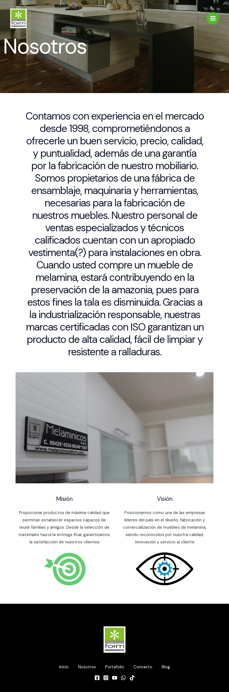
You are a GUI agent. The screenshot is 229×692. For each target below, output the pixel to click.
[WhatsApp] (123, 677)
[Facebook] (97, 677)
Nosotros (85, 667)
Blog (170, 667)
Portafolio (114, 667)
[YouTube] (114, 677)
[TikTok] (132, 677)
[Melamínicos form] (18, 18)
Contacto (144, 667)
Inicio (60, 667)
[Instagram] (106, 677)
